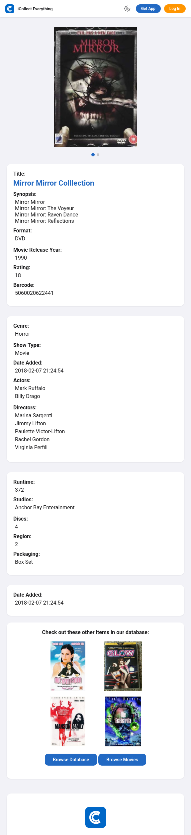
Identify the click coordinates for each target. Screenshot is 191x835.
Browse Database (71, 759)
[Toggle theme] (127, 8)
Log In (174, 8)
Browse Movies (122, 759)
